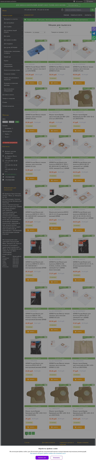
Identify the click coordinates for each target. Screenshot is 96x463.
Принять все (42, 457)
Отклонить (56, 457)
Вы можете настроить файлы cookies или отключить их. (47, 453)
